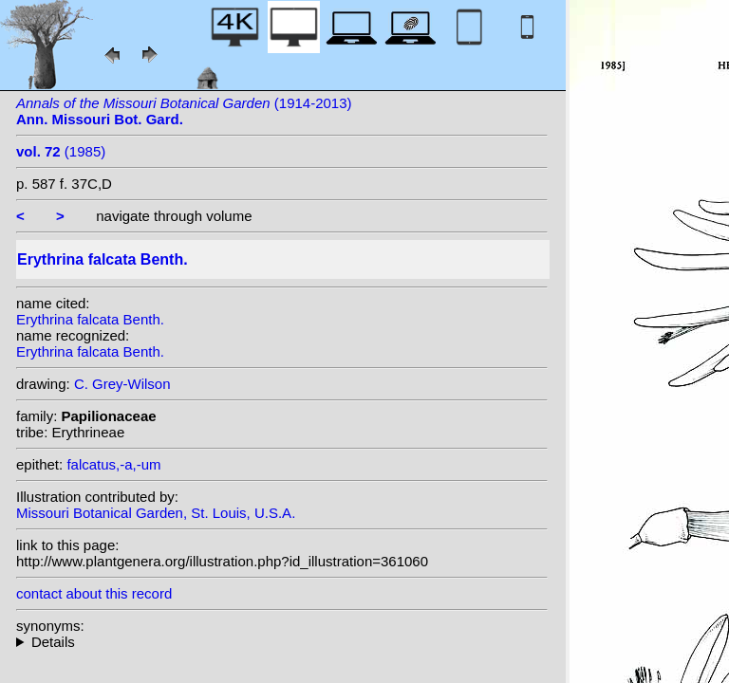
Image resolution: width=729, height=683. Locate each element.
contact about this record (94, 593)
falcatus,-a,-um (113, 464)
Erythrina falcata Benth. (90, 319)
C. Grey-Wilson (122, 384)
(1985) (60, 151)
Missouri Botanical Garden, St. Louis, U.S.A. (155, 513)
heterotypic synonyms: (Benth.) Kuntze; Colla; (282, 642)
